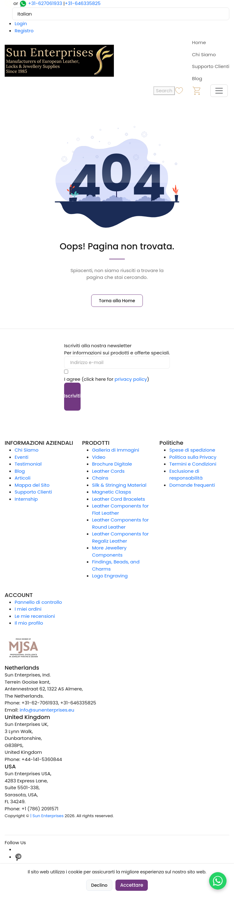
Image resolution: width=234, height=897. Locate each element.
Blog (197, 78)
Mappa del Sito (32, 485)
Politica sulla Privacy (192, 457)
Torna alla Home (117, 301)
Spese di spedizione (192, 450)
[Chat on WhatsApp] (218, 881)
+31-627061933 (45, 3)
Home (199, 42)
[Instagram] (18, 849)
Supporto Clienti (210, 66)
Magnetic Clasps (111, 492)
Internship (26, 499)
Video (98, 457)
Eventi (21, 457)
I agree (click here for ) (106, 379)
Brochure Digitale (112, 464)
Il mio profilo (29, 623)
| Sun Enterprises (46, 816)
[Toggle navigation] (219, 90)
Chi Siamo (204, 54)
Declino (99, 885)
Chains (100, 478)
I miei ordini (28, 609)
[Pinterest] (18, 857)
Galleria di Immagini (115, 450)
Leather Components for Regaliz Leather (120, 537)
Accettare (131, 885)
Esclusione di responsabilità (186, 474)
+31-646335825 (83, 3)
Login (21, 23)
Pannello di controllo (38, 602)
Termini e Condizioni (192, 464)
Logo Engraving (110, 575)
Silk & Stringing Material (119, 485)
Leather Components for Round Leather (120, 523)
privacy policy (131, 379)
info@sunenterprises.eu (47, 710)
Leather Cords (108, 471)
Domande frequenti (192, 485)
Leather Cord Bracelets (118, 499)
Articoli (22, 478)
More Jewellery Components (109, 551)
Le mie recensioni (35, 616)
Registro (24, 30)
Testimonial (28, 464)
